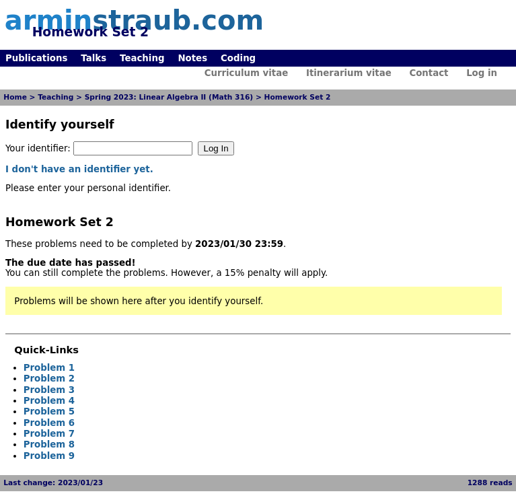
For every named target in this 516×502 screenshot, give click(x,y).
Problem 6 (49, 423)
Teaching (142, 58)
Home (15, 97)
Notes (192, 58)
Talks (93, 58)
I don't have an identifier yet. (79, 169)
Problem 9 (49, 456)
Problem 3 (49, 390)
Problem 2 (49, 378)
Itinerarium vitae (349, 73)
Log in (481, 73)
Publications (36, 58)
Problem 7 (49, 434)
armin (134, 20)
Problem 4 (49, 401)
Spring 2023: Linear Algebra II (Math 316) (169, 97)
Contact (428, 73)
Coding (238, 58)
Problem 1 (49, 368)
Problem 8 (49, 444)
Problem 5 (49, 411)
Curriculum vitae (247, 73)
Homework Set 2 (297, 97)
